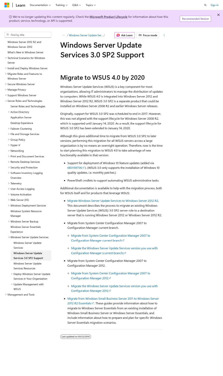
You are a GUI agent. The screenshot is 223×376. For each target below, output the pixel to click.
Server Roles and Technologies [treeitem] (28, 106)
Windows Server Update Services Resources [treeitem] (27, 266)
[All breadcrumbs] (63, 35)
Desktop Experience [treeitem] (22, 123)
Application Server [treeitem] (21, 117)
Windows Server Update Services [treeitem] (27, 245)
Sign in (214, 5)
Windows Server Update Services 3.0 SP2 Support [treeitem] (28, 255)
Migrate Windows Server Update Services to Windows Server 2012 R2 (112, 201)
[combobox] (28, 35)
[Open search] (205, 5)
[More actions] (164, 35)
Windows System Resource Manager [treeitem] (26, 213)
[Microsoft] (7, 5)
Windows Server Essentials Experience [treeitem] (26, 229)
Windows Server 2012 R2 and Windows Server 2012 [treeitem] (24, 44)
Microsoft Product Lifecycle (108, 17)
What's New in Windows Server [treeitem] (25, 52)
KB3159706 (74, 168)
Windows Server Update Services (86, 35)
